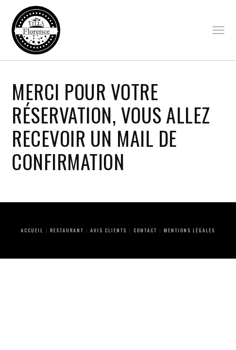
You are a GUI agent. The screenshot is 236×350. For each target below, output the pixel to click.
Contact (145, 230)
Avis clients (108, 230)
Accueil (32, 230)
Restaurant (67, 230)
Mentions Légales (189, 230)
